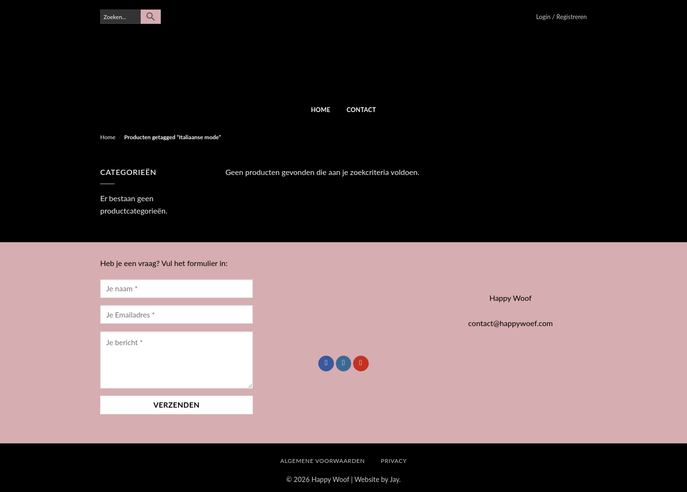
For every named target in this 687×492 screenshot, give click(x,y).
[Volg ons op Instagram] (344, 364)
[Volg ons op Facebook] (326, 364)
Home (321, 109)
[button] (561, 16)
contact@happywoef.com (510, 323)
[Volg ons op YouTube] (361, 364)
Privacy (393, 460)
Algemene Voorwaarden (323, 460)
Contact (361, 109)
